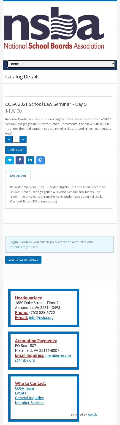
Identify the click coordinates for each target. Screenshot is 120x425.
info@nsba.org (41, 317)
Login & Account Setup (23, 259)
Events (20, 393)
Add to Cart (15, 150)
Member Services (29, 402)
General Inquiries (29, 397)
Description (18, 176)
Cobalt (92, 415)
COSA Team (24, 388)
